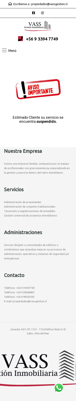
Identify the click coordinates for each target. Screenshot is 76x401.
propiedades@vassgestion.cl (49, 4)
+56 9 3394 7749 (42, 38)
